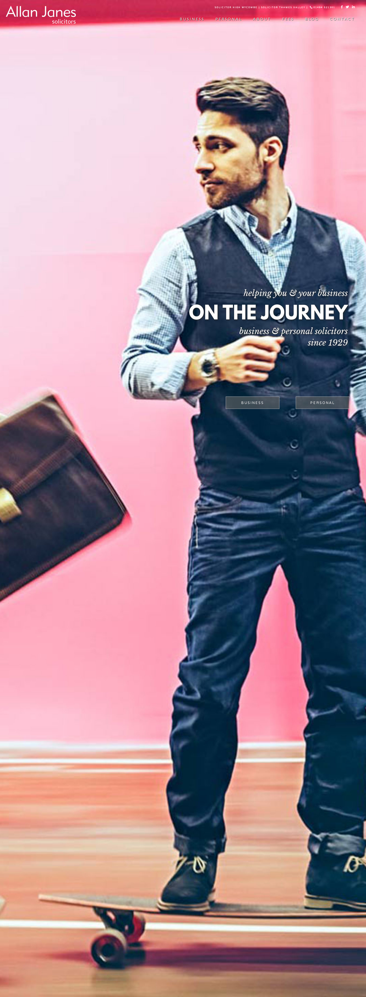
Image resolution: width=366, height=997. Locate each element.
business (252, 403)
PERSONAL (322, 403)
